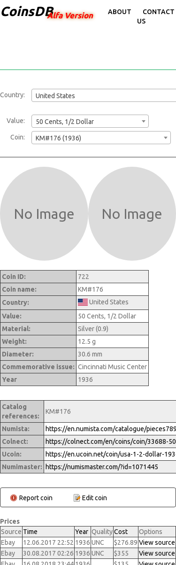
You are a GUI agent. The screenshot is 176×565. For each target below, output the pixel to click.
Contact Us (156, 16)
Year (81, 531)
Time (30, 531)
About (119, 11)
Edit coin (94, 498)
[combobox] (90, 121)
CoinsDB (26, 11)
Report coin (36, 498)
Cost (121, 531)
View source (157, 542)
